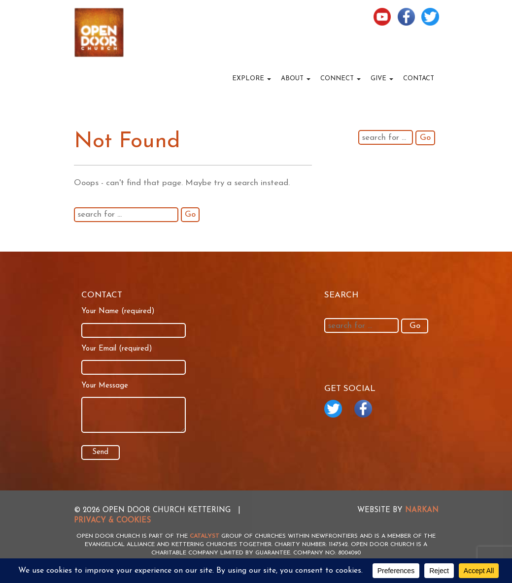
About (295, 78)
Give (382, 78)
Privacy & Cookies (112, 520)
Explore (251, 78)
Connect (340, 78)
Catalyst (204, 536)
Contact (418, 78)
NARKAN (422, 510)
